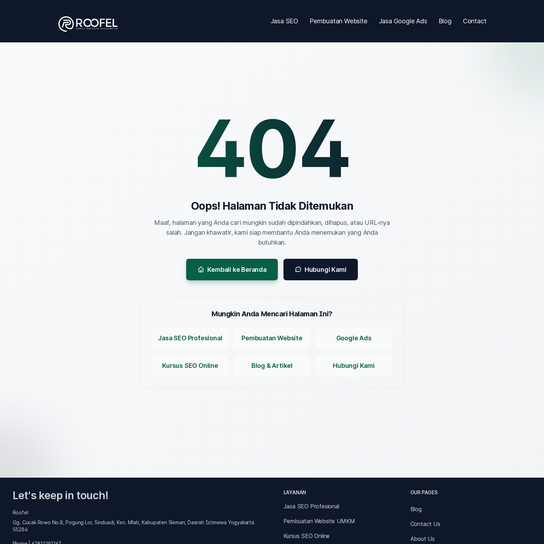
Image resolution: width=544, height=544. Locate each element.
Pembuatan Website (338, 21)
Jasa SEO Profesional (311, 506)
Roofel (20, 512)
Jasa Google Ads (403, 21)
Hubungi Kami (321, 269)
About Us (422, 538)
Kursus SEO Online (306, 535)
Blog (445, 21)
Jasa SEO (284, 21)
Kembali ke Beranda (231, 269)
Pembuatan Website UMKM (319, 521)
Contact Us (425, 523)
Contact (475, 21)
